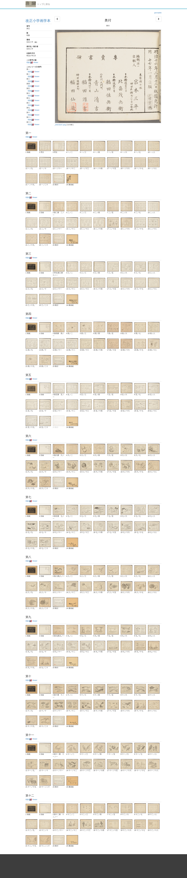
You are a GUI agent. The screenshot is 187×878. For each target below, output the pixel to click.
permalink (157, 13)
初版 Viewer (32, 62)
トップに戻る (43, 4)
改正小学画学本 (38, 21)
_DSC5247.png (60, 125)
